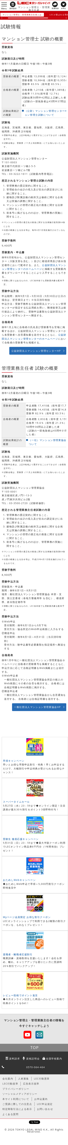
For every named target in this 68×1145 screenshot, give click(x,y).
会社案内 (7, 1078)
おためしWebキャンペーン (19, 880)
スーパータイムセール (16, 801)
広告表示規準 (31, 1083)
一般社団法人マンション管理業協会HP (37, 707)
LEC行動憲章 (42, 1078)
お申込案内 (41, 1099)
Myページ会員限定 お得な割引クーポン (27, 917)
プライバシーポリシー (15, 1088)
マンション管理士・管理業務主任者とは (22, 14)
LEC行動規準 (10, 1083)
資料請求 (14, 1058)
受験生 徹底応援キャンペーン (21, 839)
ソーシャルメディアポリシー (19, 1093)
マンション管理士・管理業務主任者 (34, 9)
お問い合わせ (45, 1109)
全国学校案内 (54, 1058)
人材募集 (23, 1078)
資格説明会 (33, 1058)
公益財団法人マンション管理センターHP (36, 350)
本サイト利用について (15, 1099)
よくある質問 (10, 1114)
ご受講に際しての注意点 (17, 1104)
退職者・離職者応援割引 (18, 954)
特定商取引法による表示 (17, 1109)
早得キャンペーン (13, 760)
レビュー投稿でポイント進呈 (20, 995)
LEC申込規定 (45, 1104)
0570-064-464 (35, 1067)
